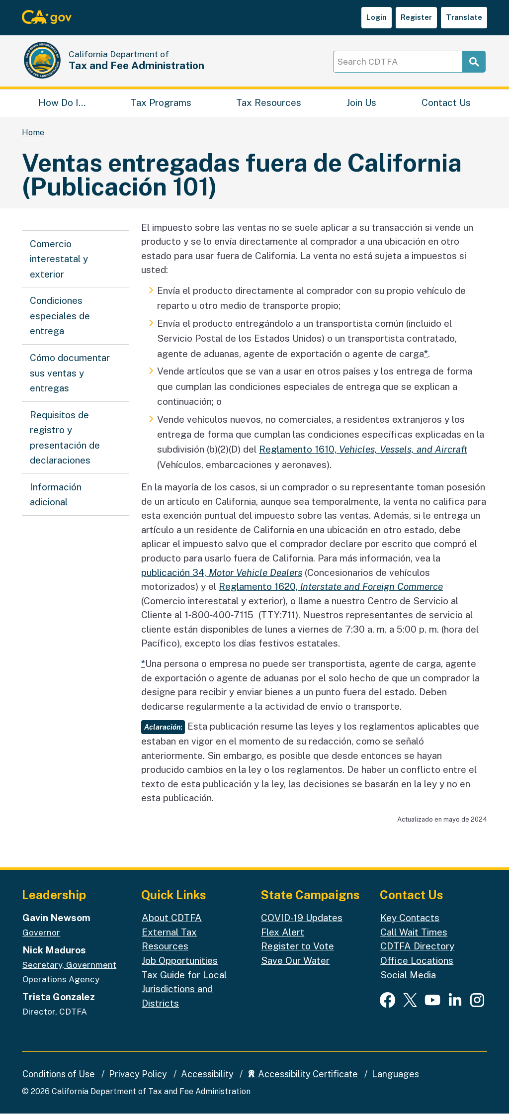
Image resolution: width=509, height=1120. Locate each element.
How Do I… (61, 106)
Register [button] (416, 17)
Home (33, 139)
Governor (41, 939)
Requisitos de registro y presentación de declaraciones (65, 444)
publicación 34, (221, 578)
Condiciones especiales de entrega (60, 322)
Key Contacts (409, 924)
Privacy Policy (138, 1081)
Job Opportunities (180, 967)
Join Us (361, 106)
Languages (395, 1081)
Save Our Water (295, 967)
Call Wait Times (413, 938)
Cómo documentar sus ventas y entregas (70, 379)
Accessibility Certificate (302, 1081)
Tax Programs (161, 106)
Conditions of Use (58, 1081)
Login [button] (376, 17)
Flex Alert (282, 938)
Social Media (408, 981)
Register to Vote (297, 952)
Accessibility (207, 1081)
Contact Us (446, 106)
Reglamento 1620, (331, 593)
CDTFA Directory (417, 952)
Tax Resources (268, 106)
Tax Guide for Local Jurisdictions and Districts (184, 995)
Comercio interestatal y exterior (59, 265)
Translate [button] (464, 17)
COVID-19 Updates (301, 924)
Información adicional (56, 501)
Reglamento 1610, (363, 456)
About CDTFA (172, 924)
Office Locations (416, 967)
